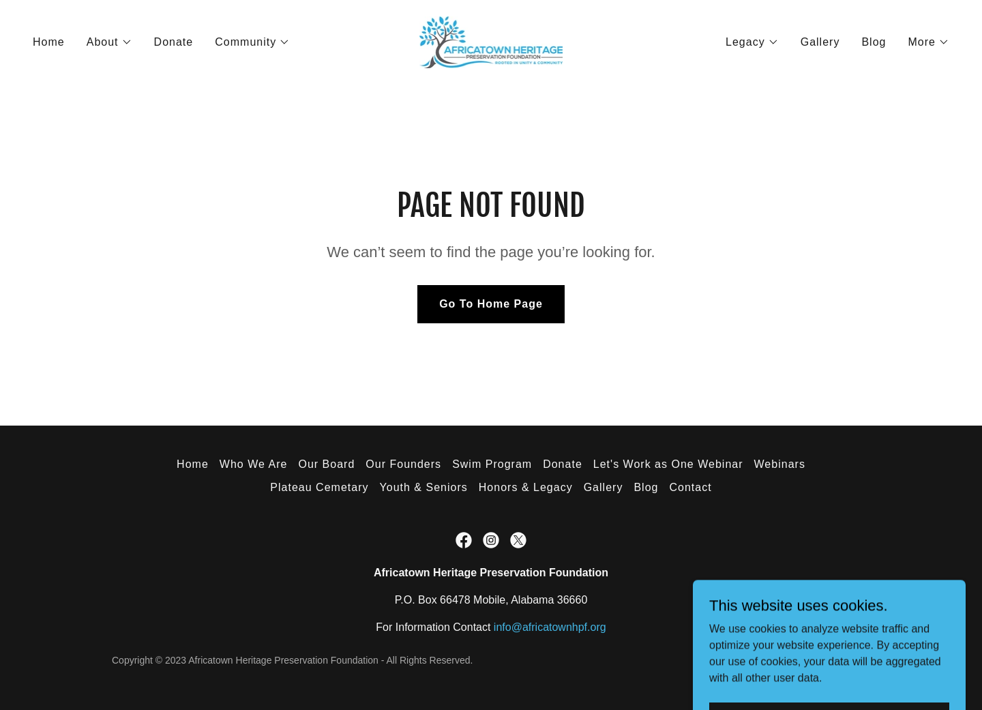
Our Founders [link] (403, 464)
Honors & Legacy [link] (526, 487)
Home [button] (193, 464)
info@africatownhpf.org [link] (550, 627)
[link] (491, 41)
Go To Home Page (491, 304)
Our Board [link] (326, 464)
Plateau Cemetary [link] (319, 487)
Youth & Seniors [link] (424, 487)
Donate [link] (174, 42)
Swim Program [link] (492, 464)
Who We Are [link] (254, 464)
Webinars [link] (779, 464)
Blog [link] (873, 42)
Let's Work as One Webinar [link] (668, 464)
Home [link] (49, 42)
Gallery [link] (820, 42)
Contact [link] (690, 487)
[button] (109, 42)
